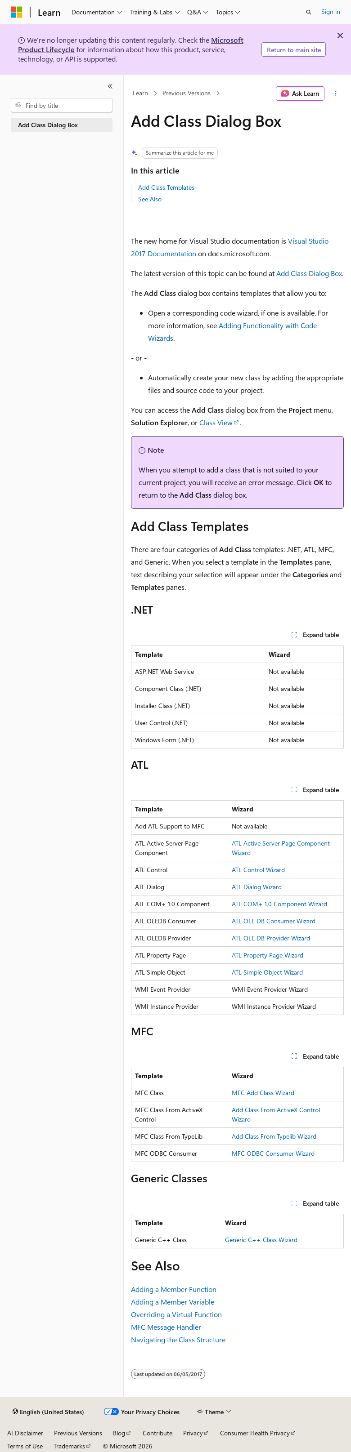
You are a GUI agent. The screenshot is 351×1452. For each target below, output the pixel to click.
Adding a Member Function (173, 1289)
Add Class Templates (166, 187)
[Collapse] (110, 86)
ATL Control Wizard (258, 869)
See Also (150, 199)
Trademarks (69, 1446)
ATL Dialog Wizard (257, 886)
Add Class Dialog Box (309, 273)
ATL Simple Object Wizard (267, 972)
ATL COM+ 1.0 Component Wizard (279, 904)
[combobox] (61, 105)
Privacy (193, 1433)
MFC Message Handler (166, 1327)
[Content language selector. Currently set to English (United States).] (48, 1412)
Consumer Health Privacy (255, 1433)
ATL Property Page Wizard (267, 955)
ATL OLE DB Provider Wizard (271, 938)
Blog (119, 1433)
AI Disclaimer (25, 1433)
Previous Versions (186, 93)
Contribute (157, 1433)
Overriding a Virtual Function (176, 1314)
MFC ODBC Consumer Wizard (273, 1153)
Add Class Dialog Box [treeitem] (48, 124)
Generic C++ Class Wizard (261, 1239)
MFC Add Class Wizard (263, 1092)
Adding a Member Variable (172, 1301)
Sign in (330, 11)
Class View (216, 422)
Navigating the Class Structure (178, 1339)
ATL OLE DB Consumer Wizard (273, 921)
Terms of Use (25, 1446)
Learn (140, 93)
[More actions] (336, 93)
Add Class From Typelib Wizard (274, 1136)
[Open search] (309, 12)
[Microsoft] (16, 12)
